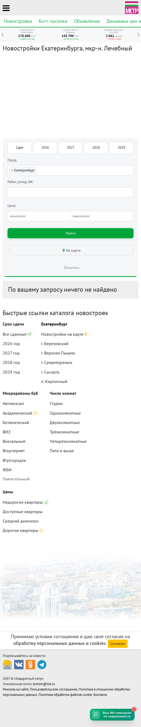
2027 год (11, 353)
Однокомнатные (65, 413)
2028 (96, 147)
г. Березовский (54, 343)
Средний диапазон (21, 521)
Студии (56, 403)
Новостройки (18, 21)
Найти (71, 233)
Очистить (71, 267)
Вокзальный (14, 441)
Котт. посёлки (53, 21)
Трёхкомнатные (64, 431)
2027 (70, 147)
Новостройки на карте (64, 334)
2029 (121, 147)
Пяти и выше (62, 450)
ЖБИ (7, 469)
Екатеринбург (54, 324)
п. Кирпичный (54, 381)
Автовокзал (13, 403)
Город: (12, 160)
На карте (72, 250)
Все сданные (17, 334)
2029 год (11, 372)
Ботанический (16, 422)
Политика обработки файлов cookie (65, 694)
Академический (20, 413)
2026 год (11, 343)
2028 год (11, 362)
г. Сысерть (50, 372)
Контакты (100, 694)
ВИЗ (6, 431)
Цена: (11, 205)
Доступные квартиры (23, 511)
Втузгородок (14, 460)
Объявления (87, 21)
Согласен (117, 643)
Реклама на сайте (16, 689)
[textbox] (39, 170)
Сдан (19, 147)
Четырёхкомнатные (68, 441)
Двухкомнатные (65, 422)
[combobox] (70, 170)
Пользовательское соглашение (53, 689)
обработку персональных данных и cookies (59, 643)
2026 (45, 147)
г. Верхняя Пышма (58, 353)
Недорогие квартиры (25, 502)
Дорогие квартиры (23, 530)
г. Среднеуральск (57, 362)
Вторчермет (14, 450)
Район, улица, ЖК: (20, 182)
